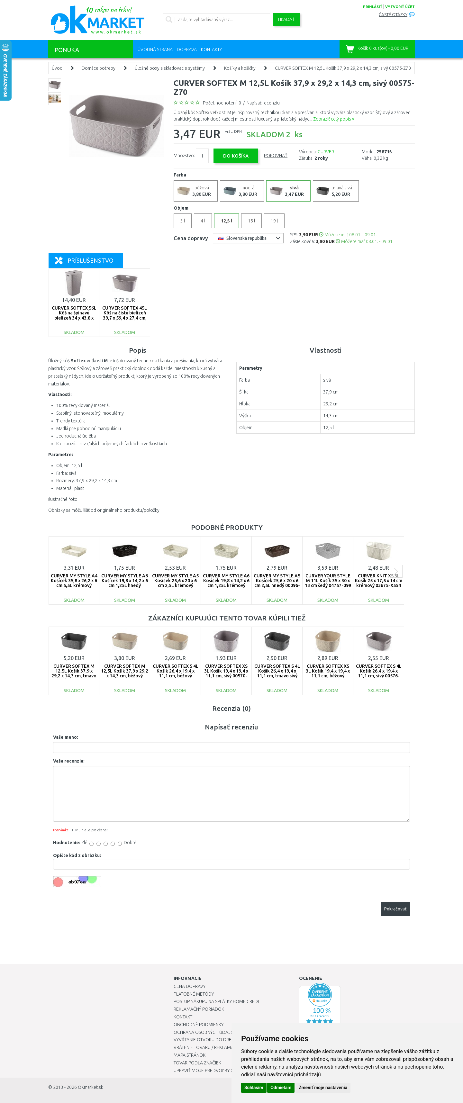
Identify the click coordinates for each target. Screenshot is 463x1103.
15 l (251, 220)
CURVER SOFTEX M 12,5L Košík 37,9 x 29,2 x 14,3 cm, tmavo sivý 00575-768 (73, 673)
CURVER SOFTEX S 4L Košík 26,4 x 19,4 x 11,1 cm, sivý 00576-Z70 (379, 673)
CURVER (326, 151)
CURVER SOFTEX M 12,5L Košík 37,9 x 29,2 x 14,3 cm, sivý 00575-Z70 (343, 68)
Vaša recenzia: (69, 761)
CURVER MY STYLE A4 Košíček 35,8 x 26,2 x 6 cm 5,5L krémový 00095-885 (74, 583)
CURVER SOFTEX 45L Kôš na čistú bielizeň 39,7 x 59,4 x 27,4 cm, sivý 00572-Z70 (124, 315)
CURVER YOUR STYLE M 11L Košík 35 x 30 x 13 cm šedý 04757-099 (328, 580)
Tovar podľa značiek (197, 1062)
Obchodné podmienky (198, 1024)
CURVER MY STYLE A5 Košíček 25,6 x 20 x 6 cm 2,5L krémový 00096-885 (175, 583)
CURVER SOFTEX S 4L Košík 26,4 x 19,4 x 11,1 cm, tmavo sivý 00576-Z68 (277, 673)
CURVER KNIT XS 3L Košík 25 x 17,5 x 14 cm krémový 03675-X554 (378, 580)
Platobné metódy (194, 994)
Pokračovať (395, 908)
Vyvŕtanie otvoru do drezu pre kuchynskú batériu (231, 1039)
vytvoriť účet (400, 7)
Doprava (187, 49)
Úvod (57, 68)
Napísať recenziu (263, 102)
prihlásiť (372, 7)
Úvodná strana (155, 49)
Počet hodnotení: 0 (222, 102)
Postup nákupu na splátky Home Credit (217, 1001)
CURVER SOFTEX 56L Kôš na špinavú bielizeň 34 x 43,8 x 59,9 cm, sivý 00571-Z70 (74, 317)
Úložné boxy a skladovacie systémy (170, 68)
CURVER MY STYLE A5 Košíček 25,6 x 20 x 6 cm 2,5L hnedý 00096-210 (277, 583)
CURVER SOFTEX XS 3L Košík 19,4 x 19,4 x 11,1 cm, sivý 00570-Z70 (226, 673)
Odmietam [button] (280, 1087)
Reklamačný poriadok (199, 1009)
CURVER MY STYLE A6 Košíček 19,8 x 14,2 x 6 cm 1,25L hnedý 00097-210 (124, 583)
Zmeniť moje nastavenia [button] (323, 1087)
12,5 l (226, 220)
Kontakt (183, 1016)
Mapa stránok (189, 1055)
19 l (274, 220)
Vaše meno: (65, 737)
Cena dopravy (189, 986)
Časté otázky (393, 14)
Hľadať (286, 19)
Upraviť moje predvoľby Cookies (211, 1070)
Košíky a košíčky (240, 68)
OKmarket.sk (90, 1087)
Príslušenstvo (84, 260)
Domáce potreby (98, 68)
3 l (182, 220)
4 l (203, 220)
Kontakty (211, 49)
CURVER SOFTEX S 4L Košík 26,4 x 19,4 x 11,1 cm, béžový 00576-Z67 (175, 673)
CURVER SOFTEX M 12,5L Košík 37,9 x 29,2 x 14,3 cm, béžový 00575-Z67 (124, 673)
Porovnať (275, 155)
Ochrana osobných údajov (205, 1032)
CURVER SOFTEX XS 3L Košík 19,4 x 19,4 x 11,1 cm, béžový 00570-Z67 (328, 673)
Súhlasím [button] (253, 1087)
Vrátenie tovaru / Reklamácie (207, 1047)
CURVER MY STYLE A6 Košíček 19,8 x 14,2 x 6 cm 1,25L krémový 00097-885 (226, 583)
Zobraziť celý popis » (333, 119)
